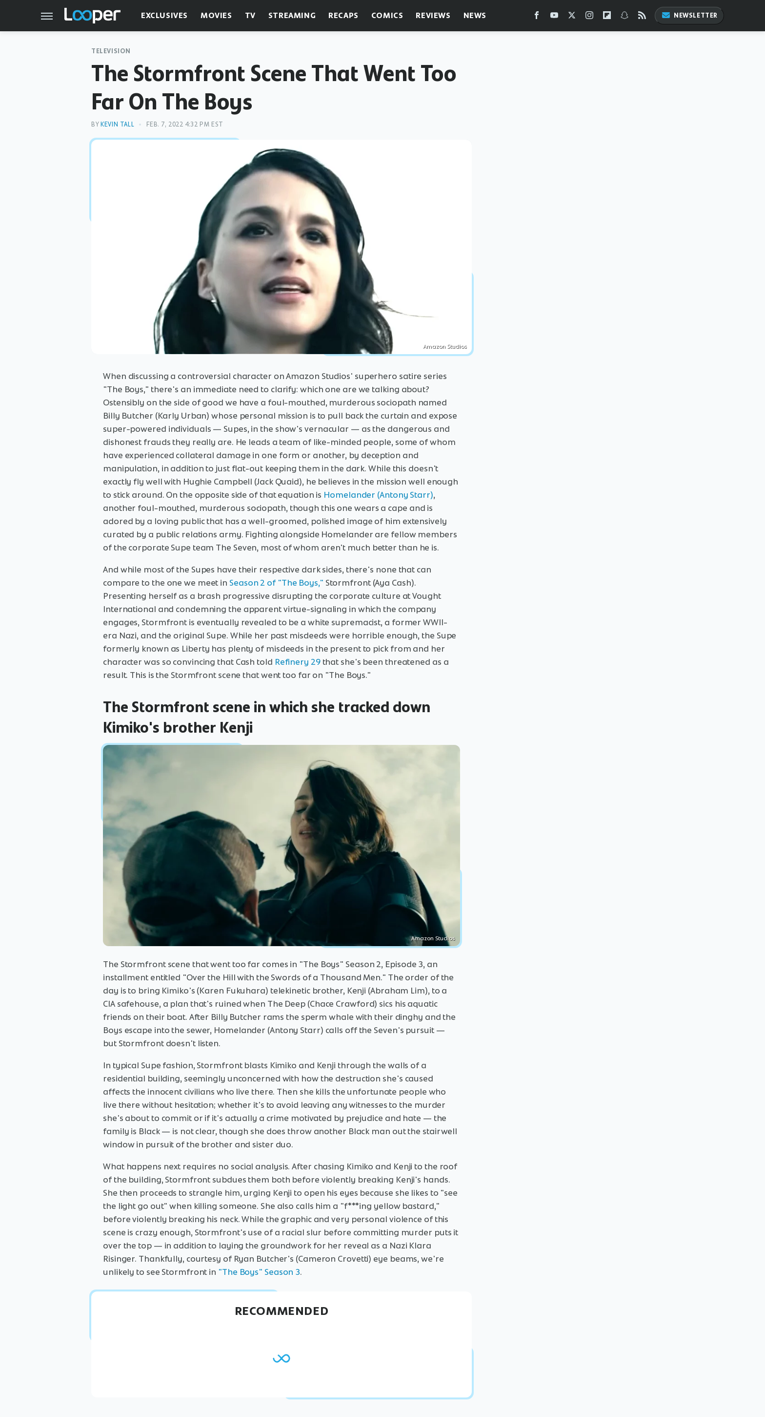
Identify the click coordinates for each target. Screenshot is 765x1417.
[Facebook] (537, 17)
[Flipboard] (607, 17)
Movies (216, 15)
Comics (387, 15)
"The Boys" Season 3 (259, 1272)
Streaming (292, 15)
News (474, 15)
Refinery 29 (298, 662)
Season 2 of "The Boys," (276, 583)
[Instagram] (589, 17)
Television (111, 51)
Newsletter (689, 15)
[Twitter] (572, 17)
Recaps (343, 15)
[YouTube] (554, 17)
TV (250, 15)
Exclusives (164, 15)
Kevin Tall (117, 124)
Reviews (433, 15)
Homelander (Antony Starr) (378, 495)
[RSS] (642, 17)
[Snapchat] (624, 17)
